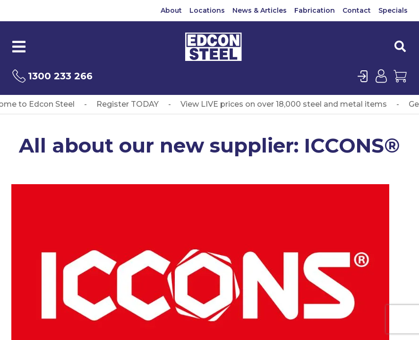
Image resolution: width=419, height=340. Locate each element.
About (171, 10)
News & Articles (259, 10)
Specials (393, 10)
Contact (356, 10)
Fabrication (314, 10)
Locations (207, 10)
